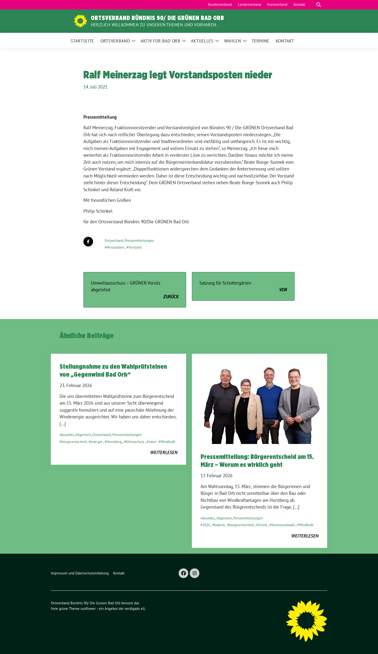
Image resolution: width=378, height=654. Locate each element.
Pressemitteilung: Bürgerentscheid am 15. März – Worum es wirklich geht (257, 460)
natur (152, 441)
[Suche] (312, 4)
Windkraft (168, 441)
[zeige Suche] (318, 4)
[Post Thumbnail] (259, 398)
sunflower (88, 608)
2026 (206, 525)
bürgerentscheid (74, 441)
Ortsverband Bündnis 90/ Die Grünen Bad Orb (157, 17)
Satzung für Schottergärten (243, 286)
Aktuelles (67, 434)
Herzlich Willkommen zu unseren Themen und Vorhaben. (154, 24)
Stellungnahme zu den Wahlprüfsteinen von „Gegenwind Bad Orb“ (113, 370)
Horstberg (114, 441)
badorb (219, 525)
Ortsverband (114, 240)
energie (96, 441)
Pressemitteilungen (139, 240)
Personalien (115, 247)
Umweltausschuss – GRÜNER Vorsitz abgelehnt (135, 290)
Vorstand (135, 247)
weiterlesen (163, 452)
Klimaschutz (135, 441)
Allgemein (83, 434)
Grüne (262, 525)
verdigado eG (135, 608)
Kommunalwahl (283, 525)
